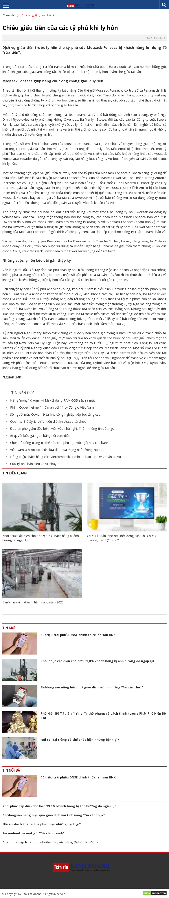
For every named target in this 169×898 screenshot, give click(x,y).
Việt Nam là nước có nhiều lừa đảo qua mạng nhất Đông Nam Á (56, 450)
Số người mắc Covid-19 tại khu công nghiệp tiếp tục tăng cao (55, 414)
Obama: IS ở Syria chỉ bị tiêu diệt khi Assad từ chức (48, 421)
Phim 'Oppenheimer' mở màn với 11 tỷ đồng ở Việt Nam (52, 407)
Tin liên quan (14, 473)
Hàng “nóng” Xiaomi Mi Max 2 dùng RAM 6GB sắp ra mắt (52, 400)
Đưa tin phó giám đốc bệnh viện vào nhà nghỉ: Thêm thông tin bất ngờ (62, 428)
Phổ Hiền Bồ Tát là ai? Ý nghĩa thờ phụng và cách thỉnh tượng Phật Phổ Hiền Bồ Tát (103, 715)
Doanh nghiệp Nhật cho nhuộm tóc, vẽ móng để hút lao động (50, 842)
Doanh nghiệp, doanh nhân (38, 15)
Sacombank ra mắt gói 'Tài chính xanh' (33, 833)
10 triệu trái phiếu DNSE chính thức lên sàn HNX (78, 635)
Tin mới (8, 627)
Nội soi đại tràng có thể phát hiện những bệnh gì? (80, 740)
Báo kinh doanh (31, 894)
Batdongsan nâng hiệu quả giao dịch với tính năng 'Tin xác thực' (92, 687)
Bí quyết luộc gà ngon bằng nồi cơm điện (40, 435)
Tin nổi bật (12, 770)
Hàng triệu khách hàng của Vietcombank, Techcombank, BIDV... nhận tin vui (65, 457)
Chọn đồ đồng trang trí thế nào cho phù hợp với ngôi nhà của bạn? (59, 442)
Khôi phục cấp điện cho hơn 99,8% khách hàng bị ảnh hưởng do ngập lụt (40, 538)
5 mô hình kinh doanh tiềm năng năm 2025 (33, 602)
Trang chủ (9, 15)
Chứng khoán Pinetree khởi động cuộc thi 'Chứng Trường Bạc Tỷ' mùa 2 (121, 538)
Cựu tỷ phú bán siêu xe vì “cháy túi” (36, 464)
